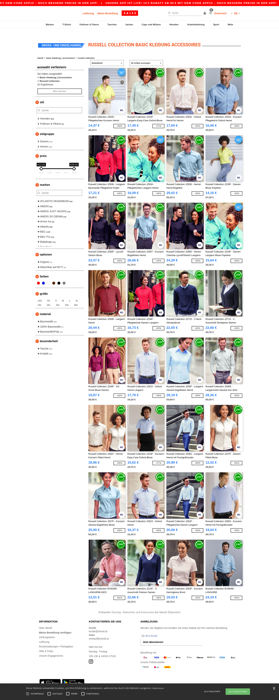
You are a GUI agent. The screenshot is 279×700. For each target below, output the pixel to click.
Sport (216, 24)
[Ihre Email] (159, 629)
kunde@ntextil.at (98, 624)
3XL (49, 298)
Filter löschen (59, 84)
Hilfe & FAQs (46, 644)
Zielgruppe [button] (47, 127)
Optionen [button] (46, 247)
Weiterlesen (158, 688)
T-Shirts (66, 24)
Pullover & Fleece (89, 24)
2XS (40, 294)
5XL (67, 298)
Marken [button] (45, 178)
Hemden (173, 24)
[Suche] (184, 13)
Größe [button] (44, 286)
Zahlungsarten (47, 630)
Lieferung (88, 13)
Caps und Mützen (151, 24)
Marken (50, 24)
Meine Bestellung (108, 13)
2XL (39, 298)
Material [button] (45, 307)
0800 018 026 (96, 639)
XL (77, 294)
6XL (76, 298)
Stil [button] (42, 95)
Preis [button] (43, 149)
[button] (205, 13)
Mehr (230, 24)
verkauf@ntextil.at (99, 631)
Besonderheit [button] (49, 334)
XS (48, 294)
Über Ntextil (45, 621)
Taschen (112, 24)
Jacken (129, 24)
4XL (58, 298)
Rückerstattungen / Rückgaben (56, 639)
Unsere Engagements (51, 648)
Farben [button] (44, 269)
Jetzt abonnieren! (153, 635)
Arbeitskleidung (195, 24)
